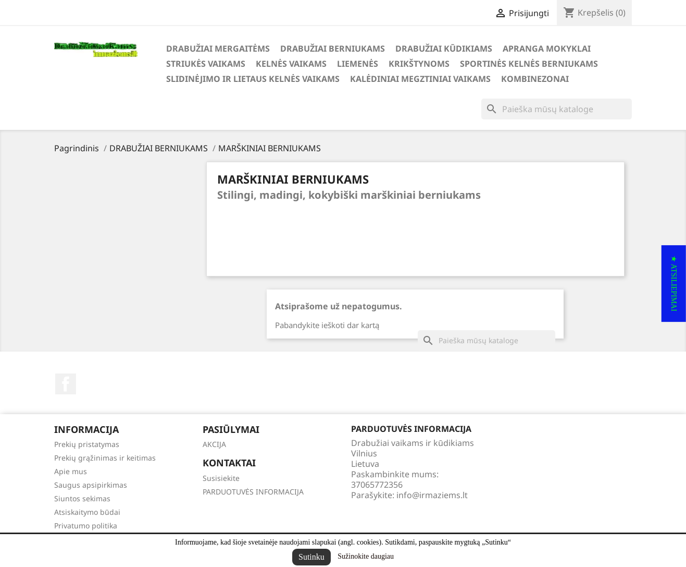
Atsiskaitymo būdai (87, 512)
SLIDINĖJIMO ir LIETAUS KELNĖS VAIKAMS (253, 79)
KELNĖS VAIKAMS (291, 63)
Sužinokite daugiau (366, 556)
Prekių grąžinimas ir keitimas (105, 458)
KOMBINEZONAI (535, 79)
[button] (674, 283)
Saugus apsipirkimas (90, 485)
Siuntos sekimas (82, 498)
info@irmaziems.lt (432, 495)
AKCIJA (214, 444)
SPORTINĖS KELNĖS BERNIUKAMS (529, 63)
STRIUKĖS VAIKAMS (205, 63)
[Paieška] (556, 109)
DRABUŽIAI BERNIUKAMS (332, 48)
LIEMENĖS (357, 63)
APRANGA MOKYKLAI (547, 48)
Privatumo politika (85, 525)
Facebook (65, 383)
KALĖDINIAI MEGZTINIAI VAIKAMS (420, 79)
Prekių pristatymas (86, 444)
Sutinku (311, 556)
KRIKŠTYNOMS (419, 63)
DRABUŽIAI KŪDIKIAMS (443, 48)
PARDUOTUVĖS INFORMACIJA (253, 492)
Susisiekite (221, 478)
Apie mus (70, 471)
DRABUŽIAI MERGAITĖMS (218, 48)
